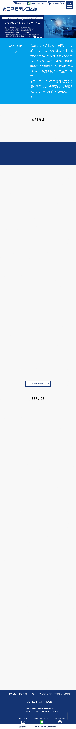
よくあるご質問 (57, 3)
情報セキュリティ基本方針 (50, 694)
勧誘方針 (67, 694)
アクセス (12, 694)
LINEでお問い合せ (39, 3)
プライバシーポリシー (28, 694)
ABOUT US (15, 46)
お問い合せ (21, 3)
